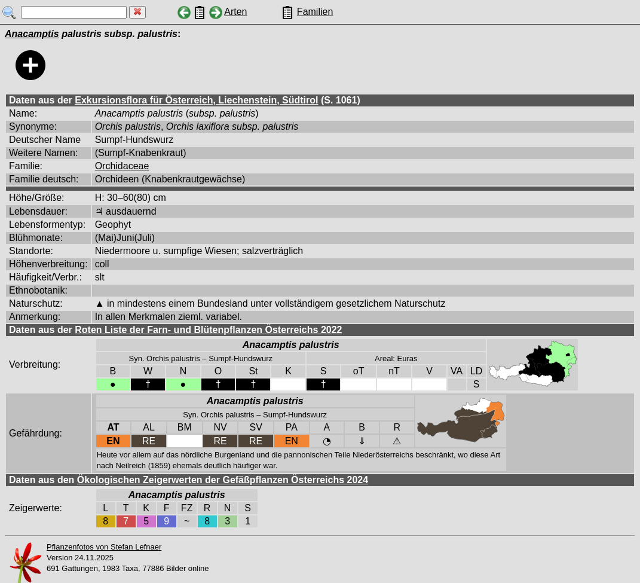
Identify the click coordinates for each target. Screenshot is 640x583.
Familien (315, 12)
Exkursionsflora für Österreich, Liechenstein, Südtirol (196, 100)
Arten (235, 12)
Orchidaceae (122, 166)
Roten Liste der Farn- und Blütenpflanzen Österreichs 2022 (208, 330)
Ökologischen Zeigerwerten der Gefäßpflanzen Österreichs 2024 (222, 480)
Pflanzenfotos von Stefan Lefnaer (104, 546)
